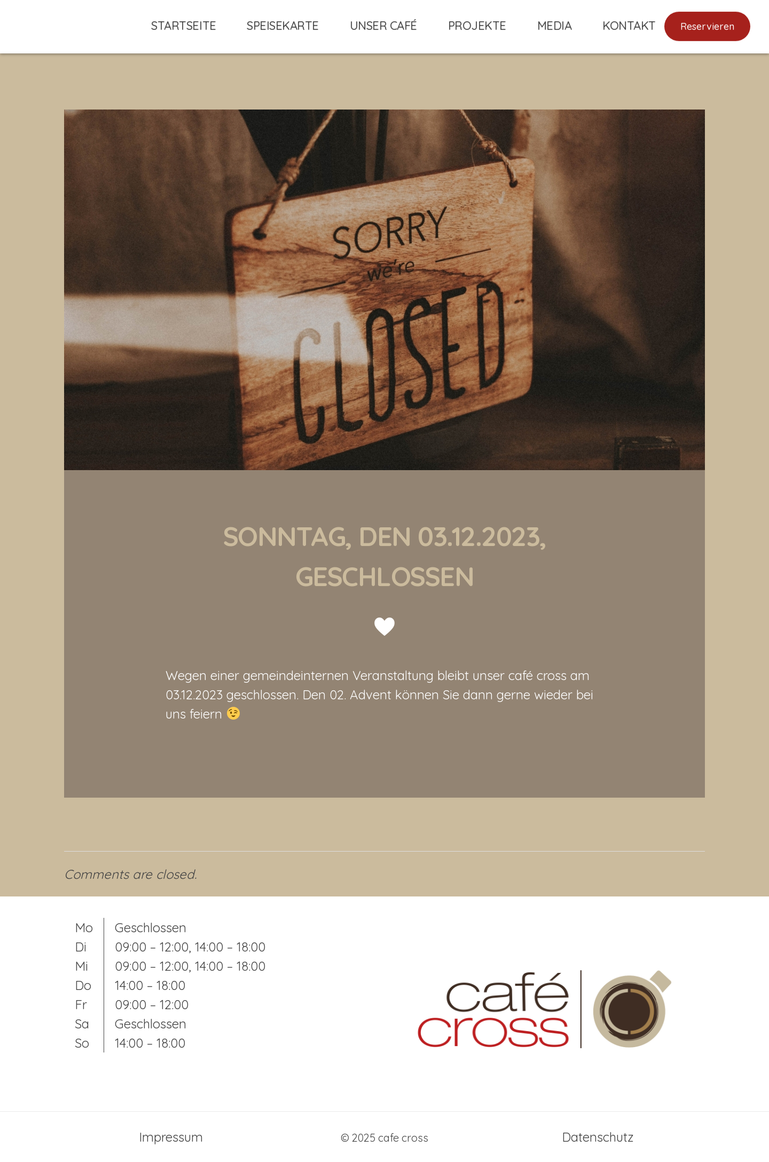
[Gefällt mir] (384, 627)
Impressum (171, 1137)
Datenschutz (598, 1137)
